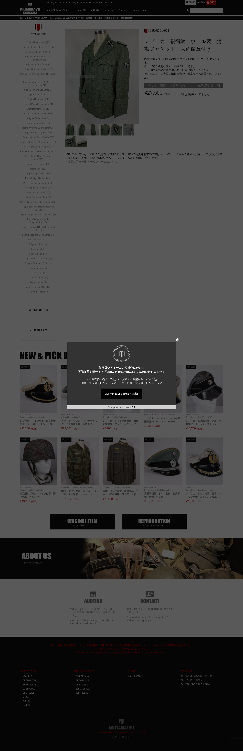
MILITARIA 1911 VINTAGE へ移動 (121, 358)
